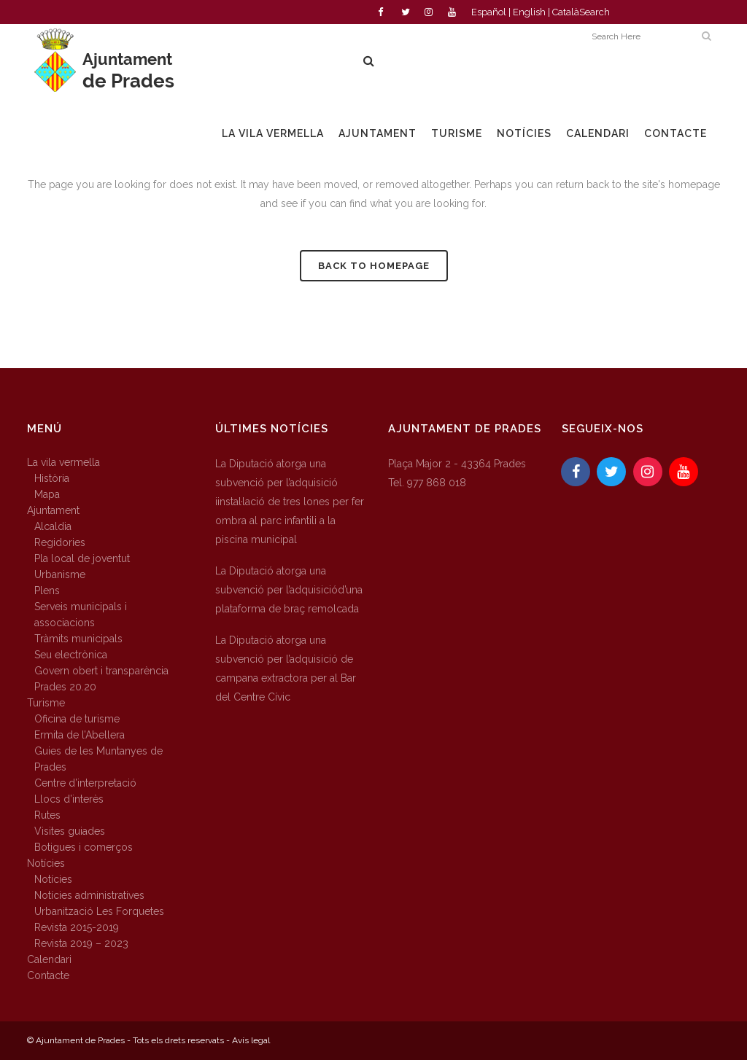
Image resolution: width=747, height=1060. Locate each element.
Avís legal (251, 1040)
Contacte (48, 975)
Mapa (47, 494)
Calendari (49, 959)
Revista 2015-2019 (76, 927)
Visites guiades (69, 831)
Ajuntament (53, 510)
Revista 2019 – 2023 (81, 943)
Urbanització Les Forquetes (99, 911)
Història (51, 478)
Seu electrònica (70, 654)
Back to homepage (374, 265)
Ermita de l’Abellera (79, 735)
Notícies (46, 863)
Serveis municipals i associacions (80, 614)
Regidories (59, 542)
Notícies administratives (89, 895)
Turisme (46, 703)
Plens (47, 590)
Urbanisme (59, 574)
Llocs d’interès (69, 799)
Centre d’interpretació (85, 783)
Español (488, 12)
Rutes (47, 815)
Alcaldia (52, 526)
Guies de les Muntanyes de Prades (98, 759)
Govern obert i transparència (101, 671)
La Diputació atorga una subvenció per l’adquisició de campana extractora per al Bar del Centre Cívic (285, 668)
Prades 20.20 (65, 687)
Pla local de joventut (82, 558)
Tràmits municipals (78, 638)
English (529, 12)
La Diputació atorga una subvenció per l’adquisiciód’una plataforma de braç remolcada (289, 590)
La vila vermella (63, 462)
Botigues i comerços (83, 847)
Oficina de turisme (77, 719)
